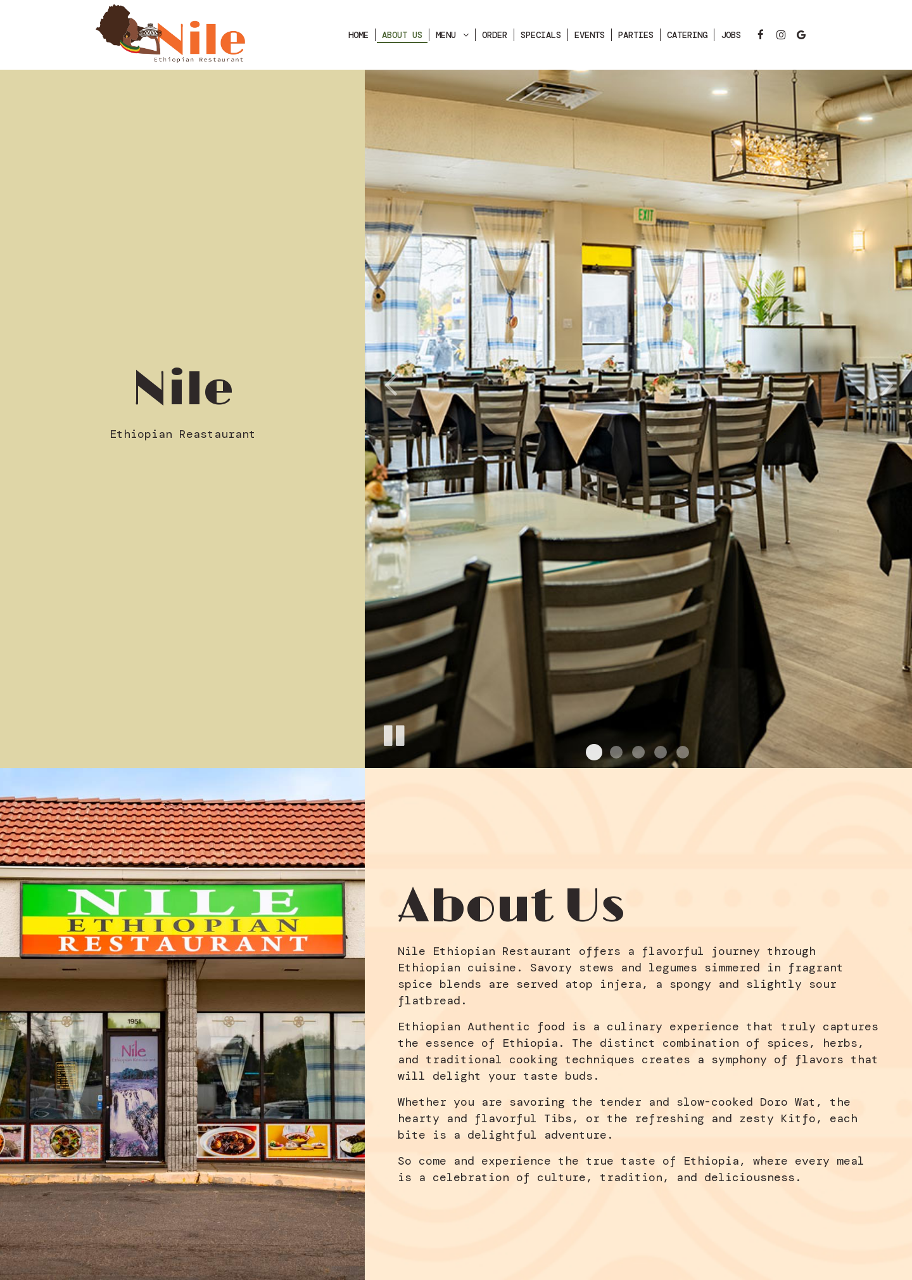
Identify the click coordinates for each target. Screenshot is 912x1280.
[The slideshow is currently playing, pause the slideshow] (393, 733)
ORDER (494, 35)
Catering (687, 35)
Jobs (731, 35)
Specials (541, 35)
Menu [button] (452, 35)
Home (358, 35)
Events (589, 35)
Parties (636, 35)
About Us (402, 35)
